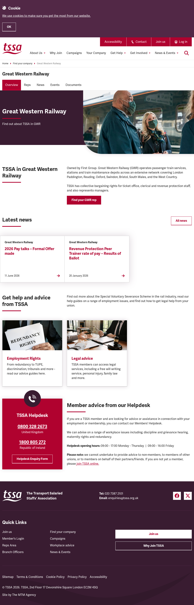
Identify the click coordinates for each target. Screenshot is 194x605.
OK (9, 27)
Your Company (96, 53)
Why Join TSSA (153, 546)
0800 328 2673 (32, 426)
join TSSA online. (87, 464)
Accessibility (113, 42)
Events (55, 85)
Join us (160, 42)
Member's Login (13, 539)
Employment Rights (24, 358)
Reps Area (9, 545)
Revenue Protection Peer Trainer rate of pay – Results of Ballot (95, 254)
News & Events (60, 552)
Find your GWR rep (84, 200)
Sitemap (7, 577)
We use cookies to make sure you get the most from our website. (46, 16)
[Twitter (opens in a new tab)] (188, 496)
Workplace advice (62, 545)
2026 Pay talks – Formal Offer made (29, 251)
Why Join (56, 53)
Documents (73, 85)
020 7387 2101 (114, 494)
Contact (139, 42)
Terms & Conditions (29, 577)
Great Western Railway (49, 63)
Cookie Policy (55, 577)
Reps (27, 85)
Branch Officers (13, 552)
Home (5, 63)
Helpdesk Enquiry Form (32, 459)
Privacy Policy (77, 577)
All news (181, 221)
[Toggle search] (186, 53)
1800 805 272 (32, 442)
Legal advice (82, 358)
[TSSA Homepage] (12, 48)
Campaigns (74, 53)
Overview (11, 85)
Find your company (22, 63)
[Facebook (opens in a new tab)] (177, 496)
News (40, 85)
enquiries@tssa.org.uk (123, 498)
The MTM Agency (24, 595)
